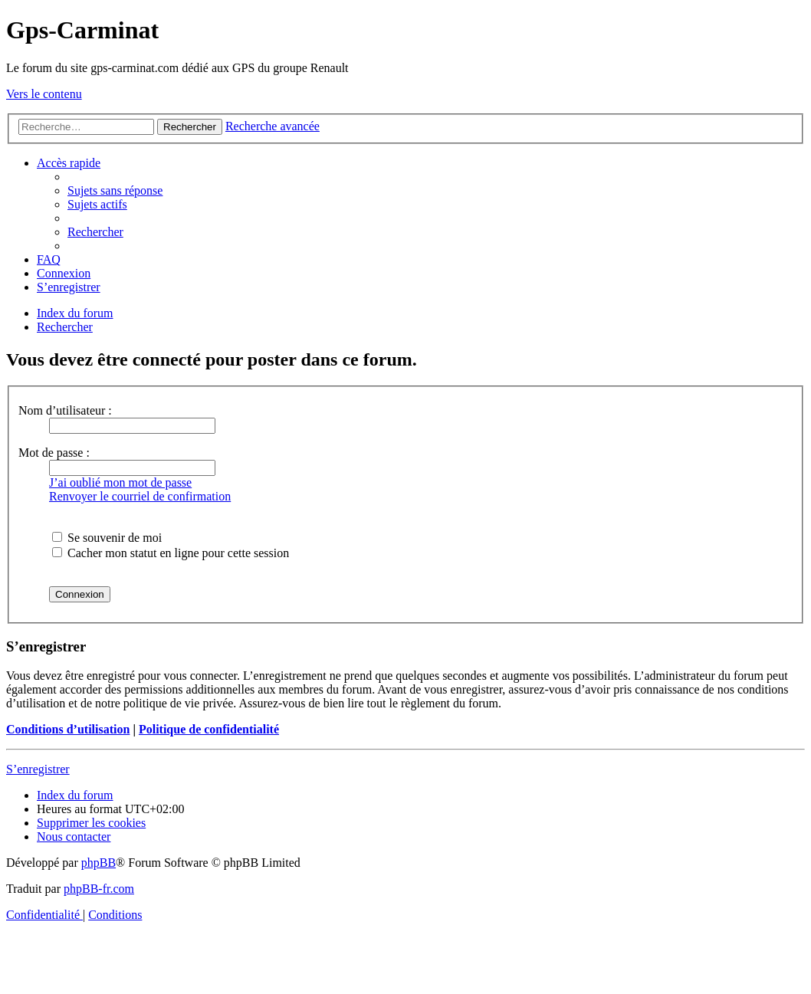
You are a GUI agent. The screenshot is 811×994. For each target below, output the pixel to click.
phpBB (98, 862)
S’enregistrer (38, 769)
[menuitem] (115, 190)
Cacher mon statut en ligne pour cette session (170, 552)
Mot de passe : (54, 452)
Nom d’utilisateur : (65, 410)
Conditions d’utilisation (68, 729)
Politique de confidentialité (209, 729)
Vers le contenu (44, 93)
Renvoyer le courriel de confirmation (140, 496)
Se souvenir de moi (107, 537)
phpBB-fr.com (99, 888)
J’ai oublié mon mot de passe (120, 482)
